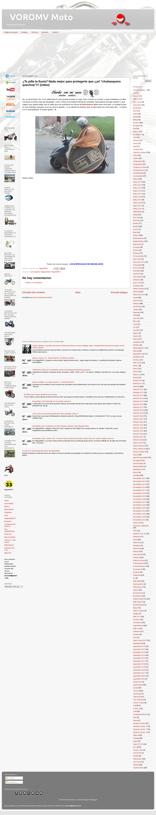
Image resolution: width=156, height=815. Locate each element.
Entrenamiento (138, 238)
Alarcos (136, 96)
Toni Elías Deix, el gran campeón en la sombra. (40, 394)
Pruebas (136, 572)
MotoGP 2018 (138, 410)
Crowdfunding (138, 173)
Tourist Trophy (138, 703)
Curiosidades (35, 272)
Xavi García (137, 762)
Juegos (136, 309)
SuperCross (137, 682)
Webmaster (137, 759)
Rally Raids (137, 581)
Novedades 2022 (139, 505)
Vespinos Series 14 (140, 732)
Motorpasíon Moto (90, 104)
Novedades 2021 (139, 502)
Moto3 (135, 372)
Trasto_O (136, 708)
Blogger (94, 800)
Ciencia (135, 143)
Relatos (24, 32)
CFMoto (136, 140)
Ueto (6, 515)
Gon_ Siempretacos (9, 530)
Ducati (135, 226)
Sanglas (136, 614)
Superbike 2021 (139, 673)
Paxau (6, 500)
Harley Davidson (139, 289)
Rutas (135, 608)
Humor (135, 300)
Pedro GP (7, 534)
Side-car (136, 628)
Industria (136, 303)
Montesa (136, 360)
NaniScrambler (138, 466)
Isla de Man (137, 306)
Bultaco (136, 131)
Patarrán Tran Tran (140, 534)
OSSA (135, 531)
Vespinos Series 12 (140, 726)
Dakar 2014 (137, 185)
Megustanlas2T (10, 518)
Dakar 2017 (137, 194)
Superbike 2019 (139, 667)
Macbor (136, 336)
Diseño (135, 223)
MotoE (135, 377)
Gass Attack (8, 503)
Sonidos (136, 634)
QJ (134, 578)
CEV (134, 137)
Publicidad (137, 575)
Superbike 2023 (139, 679)
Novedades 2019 (139, 496)
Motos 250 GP (138, 443)
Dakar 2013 (137, 182)
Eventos (136, 250)
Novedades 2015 (139, 484)
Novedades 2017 (139, 490)
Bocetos (45, 32)
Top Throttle (138, 700)
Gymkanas (137, 286)
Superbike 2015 (139, 655)
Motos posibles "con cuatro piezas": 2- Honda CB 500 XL (53, 382)
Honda (135, 297)
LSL (134, 327)
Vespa (135, 720)
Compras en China (139, 167)
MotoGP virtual (138, 440)
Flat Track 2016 (139, 262)
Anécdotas (137, 105)
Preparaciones (138, 563)
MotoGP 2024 (138, 428)
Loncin (135, 324)
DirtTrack (136, 220)
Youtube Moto (138, 768)
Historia (136, 292)
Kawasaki (136, 312)
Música (135, 455)
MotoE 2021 (137, 383)
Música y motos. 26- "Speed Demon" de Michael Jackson (53, 358)
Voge (135, 741)
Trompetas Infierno (140, 714)
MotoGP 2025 (138, 431)
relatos (135, 590)
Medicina (136, 345)
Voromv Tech (138, 750)
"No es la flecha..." (139, 90)
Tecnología (137, 694)
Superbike (137, 643)
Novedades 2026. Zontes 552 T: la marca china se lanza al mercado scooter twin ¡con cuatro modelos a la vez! (73, 438)
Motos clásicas (138, 446)
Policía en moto (138, 560)
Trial (134, 711)
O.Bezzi (136, 523)
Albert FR (7, 553)
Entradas (10, 778)
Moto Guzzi (137, 363)
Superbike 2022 (139, 676)
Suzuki (135, 688)
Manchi (135, 339)
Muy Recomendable (140, 457)
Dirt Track (136, 218)
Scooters (136, 620)
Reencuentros (138, 584)
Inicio (77, 292)
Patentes (136, 537)
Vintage (136, 738)
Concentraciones (139, 170)
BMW (135, 120)
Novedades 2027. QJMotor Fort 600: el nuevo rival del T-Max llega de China (60, 426)
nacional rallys (138, 463)
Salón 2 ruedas (138, 611)
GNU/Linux (137, 280)
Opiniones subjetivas (141, 526)
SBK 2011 (137, 617)
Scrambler (137, 622)
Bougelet (136, 126)
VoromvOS (137, 753)
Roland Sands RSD (140, 599)
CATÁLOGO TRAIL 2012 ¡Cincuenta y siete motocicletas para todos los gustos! (61, 370)
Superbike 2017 (139, 661)
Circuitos (136, 149)
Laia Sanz (136, 318)
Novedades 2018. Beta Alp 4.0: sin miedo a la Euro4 (51, 401)
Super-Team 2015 (140, 640)
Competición (137, 164)
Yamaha (136, 765)
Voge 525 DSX (138, 744)
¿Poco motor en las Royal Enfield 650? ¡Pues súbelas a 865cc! (55, 414)
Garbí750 (136, 274)
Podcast (136, 557)
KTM (135, 315)
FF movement (138, 256)
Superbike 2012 (139, 646)
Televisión (137, 697)
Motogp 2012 (138, 392)
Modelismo (137, 357)
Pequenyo (8, 512)
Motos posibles (139, 452)
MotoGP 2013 (138, 395)
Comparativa (138, 161)
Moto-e (136, 366)
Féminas (136, 253)
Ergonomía (137, 244)
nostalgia (136, 475)
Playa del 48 (8, 509)
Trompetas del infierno (9, 525)
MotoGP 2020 (138, 416)
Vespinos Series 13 (140, 729)
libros (135, 321)
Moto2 (135, 369)
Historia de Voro (139, 295)
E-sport (136, 229)
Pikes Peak (137, 548)
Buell (135, 128)
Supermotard (138, 685)
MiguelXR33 (56, 272)
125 (134, 93)
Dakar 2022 (137, 209)
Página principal (10, 32)
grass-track (137, 283)
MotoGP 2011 (138, 389)
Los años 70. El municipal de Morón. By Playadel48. (41, 451)
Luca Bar (136, 330)
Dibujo (135, 215)
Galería (55, 32)
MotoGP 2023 (138, 425)
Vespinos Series (139, 723)
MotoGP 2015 (138, 401)
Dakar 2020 (137, 203)
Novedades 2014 (139, 481)
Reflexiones (137, 587)
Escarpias (7, 521)
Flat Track (136, 259)
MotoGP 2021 (138, 419)
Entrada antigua (119, 292)
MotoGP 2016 (138, 404)
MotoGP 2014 (138, 398)
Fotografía (137, 265)
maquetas (137, 342)
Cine (134, 146)
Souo (135, 637)
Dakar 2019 (137, 200)
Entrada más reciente (33, 292)
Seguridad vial (138, 625)
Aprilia (135, 108)
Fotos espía (137, 268)
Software (136, 631)
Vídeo (135, 735)
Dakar (135, 179)
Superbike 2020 (139, 670)
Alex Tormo (137, 102)
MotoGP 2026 (138, 434)
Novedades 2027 (139, 520)
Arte (134, 111)
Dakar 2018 (137, 197)
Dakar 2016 (137, 191)
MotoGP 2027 (138, 437)
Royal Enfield (138, 605)
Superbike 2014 (139, 652)
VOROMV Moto (39, 17)
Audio (135, 114)
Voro (135, 747)
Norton (135, 472)
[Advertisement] (76, 55)
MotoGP (136, 386)
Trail (134, 705)
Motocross (137, 374)
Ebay (135, 232)
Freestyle (136, 271)
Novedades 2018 (139, 493)
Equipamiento (46, 272)
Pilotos (135, 551)
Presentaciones (139, 566)
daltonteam (137, 212)
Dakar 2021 (137, 206)
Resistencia (137, 593)
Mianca (6, 506)
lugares (136, 333)
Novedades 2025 (139, 514)
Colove (135, 155)
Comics (135, 158)
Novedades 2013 (139, 478)
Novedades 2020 (139, 499)
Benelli (135, 117)
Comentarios (11, 782)
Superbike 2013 (139, 649)
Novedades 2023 (139, 508)
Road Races (137, 596)
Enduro (135, 235)
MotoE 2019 (137, 380)
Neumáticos (137, 469)
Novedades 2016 (139, 487)
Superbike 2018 (139, 664)
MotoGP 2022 (138, 422)
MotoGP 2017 (138, 407)
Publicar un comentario (34, 283)
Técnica (34, 32)
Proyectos (137, 569)
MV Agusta (137, 460)
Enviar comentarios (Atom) (42, 297)
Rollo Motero (9, 545)
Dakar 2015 (137, 188)
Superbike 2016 (139, 658)
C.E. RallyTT (137, 134)
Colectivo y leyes (139, 152)
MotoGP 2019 (138, 413)
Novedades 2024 (139, 511)
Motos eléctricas (139, 449)
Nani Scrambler (9, 537)
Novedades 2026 (139, 517)
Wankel (136, 756)
